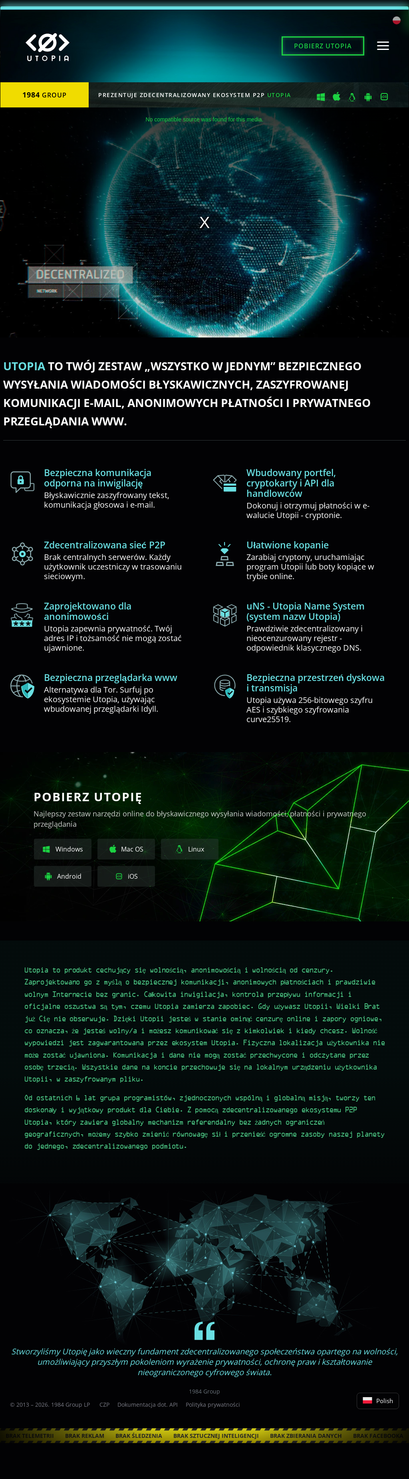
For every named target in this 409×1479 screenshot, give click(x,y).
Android (62, 876)
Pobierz (323, 46)
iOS (126, 876)
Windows (63, 849)
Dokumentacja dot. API (147, 1404)
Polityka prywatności (213, 1404)
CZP (104, 1404)
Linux (189, 849)
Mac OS (126, 849)
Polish (378, 1401)
